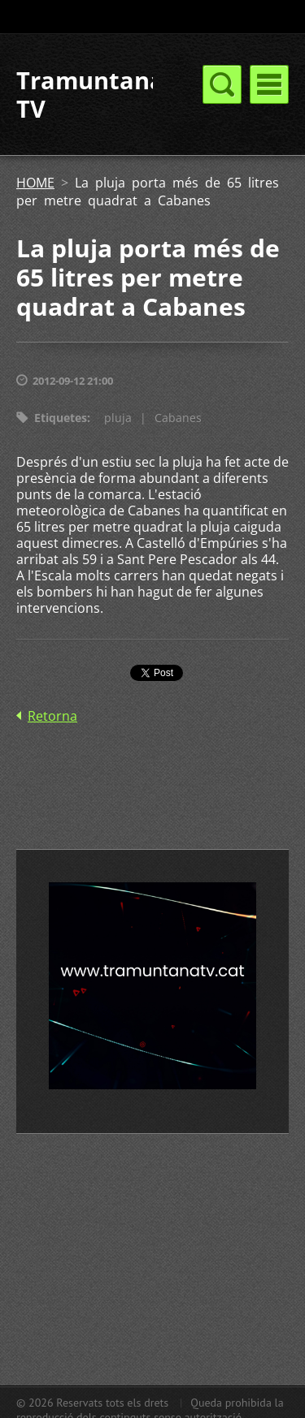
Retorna (52, 716)
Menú (269, 84)
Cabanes (178, 417)
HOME (35, 183)
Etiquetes (60, 417)
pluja (118, 417)
